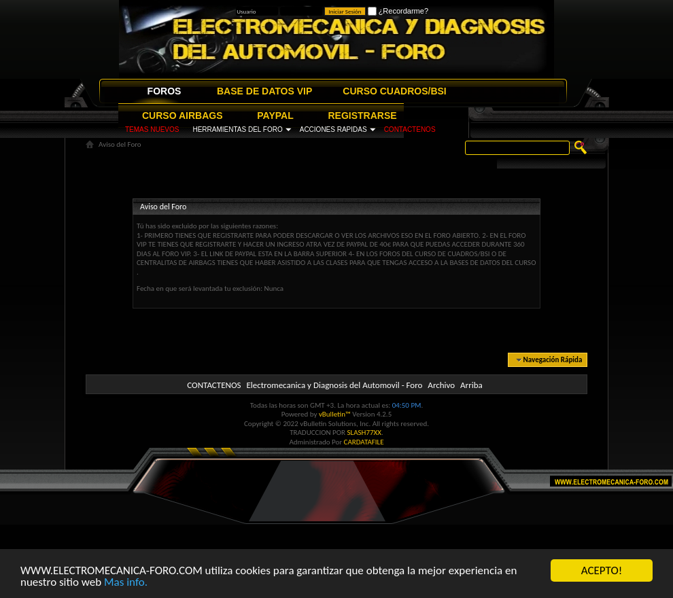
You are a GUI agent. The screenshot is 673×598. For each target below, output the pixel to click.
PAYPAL (275, 115)
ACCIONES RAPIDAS (333, 129)
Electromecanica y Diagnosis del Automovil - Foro (334, 385)
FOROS (165, 91)
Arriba (471, 385)
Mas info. (126, 582)
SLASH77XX (364, 432)
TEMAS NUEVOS (152, 129)
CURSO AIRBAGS (182, 115)
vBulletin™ (335, 414)
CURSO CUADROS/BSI (394, 91)
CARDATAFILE (364, 442)
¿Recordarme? (398, 11)
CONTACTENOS (410, 129)
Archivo (441, 385)
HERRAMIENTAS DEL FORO (237, 129)
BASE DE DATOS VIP (264, 91)
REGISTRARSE (362, 115)
